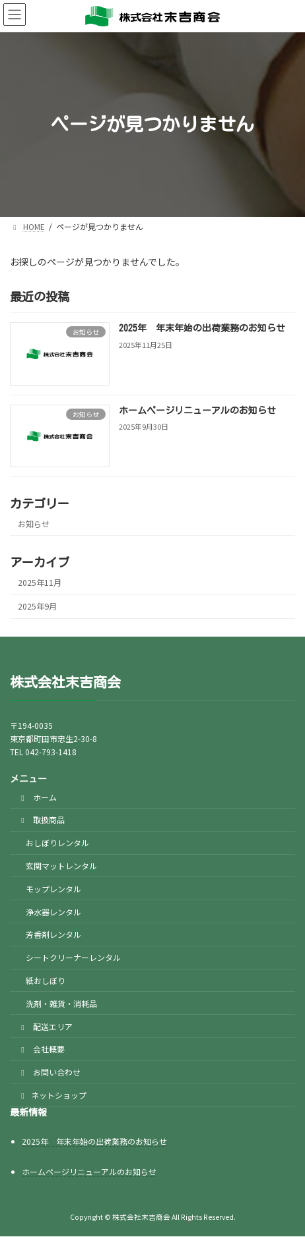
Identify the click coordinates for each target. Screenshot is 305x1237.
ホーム (37, 797)
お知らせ (34, 523)
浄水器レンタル (53, 911)
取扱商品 (41, 820)
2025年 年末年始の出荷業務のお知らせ (202, 328)
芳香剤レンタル (53, 934)
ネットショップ (52, 1095)
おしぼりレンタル (57, 843)
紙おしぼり (45, 980)
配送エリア (45, 1026)
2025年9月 (37, 606)
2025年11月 (39, 583)
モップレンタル (53, 888)
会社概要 (41, 1049)
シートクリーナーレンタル (73, 958)
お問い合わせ (49, 1072)
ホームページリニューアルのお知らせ (197, 410)
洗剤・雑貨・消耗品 (61, 1003)
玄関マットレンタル (61, 865)
